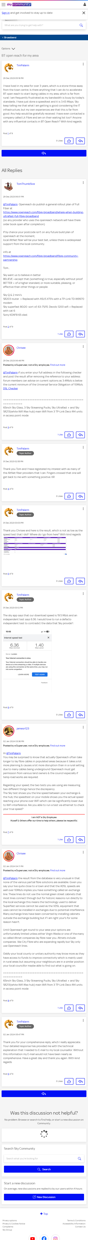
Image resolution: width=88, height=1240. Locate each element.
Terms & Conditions (76, 1220)
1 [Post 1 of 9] (8, 133)
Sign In (84, 5)
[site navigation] (3, 4)
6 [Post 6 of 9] (8, 707)
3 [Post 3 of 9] (8, 427)
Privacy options (10, 1220)
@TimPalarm (10, 204)
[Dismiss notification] (83, 12)
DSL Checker (10, 388)
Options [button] (6, 48)
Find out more (57, 365)
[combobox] (40, 25)
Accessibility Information (74, 1223)
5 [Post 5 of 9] (8, 574)
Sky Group (7, 1230)
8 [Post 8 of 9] (8, 1000)
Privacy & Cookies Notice (14, 1223)
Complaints (8, 1226)
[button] (83, 64)
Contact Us (80, 1226)
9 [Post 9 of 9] (8, 1074)
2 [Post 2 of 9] (8, 327)
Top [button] (45, 1213)
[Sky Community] (19, 4)
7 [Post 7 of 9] (8, 832)
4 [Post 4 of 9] (8, 489)
